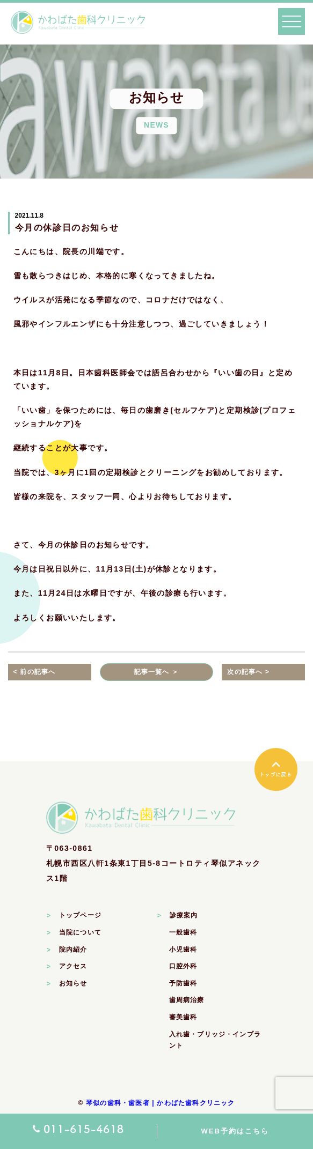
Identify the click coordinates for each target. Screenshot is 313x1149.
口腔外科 (183, 966)
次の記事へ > (248, 672)
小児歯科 (183, 949)
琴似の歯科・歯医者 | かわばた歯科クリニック (160, 1103)
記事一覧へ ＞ (156, 672)
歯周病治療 (187, 1000)
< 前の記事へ (34, 672)
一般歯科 (183, 932)
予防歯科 (183, 983)
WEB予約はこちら (235, 1131)
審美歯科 (183, 1017)
